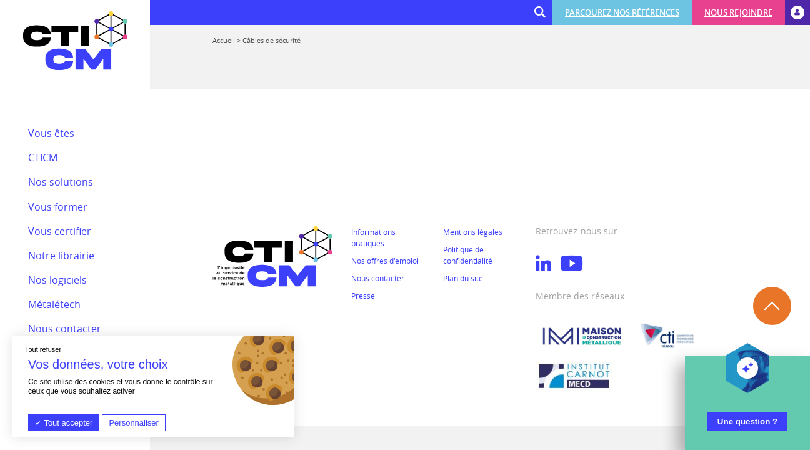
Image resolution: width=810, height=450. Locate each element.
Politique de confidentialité (467, 255)
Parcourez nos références (622, 12)
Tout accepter (63, 423)
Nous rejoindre (738, 12)
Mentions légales (472, 232)
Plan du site (463, 278)
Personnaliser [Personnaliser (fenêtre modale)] (134, 423)
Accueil (223, 40)
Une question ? (748, 421)
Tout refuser (43, 349)
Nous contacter (377, 278)
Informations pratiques (373, 237)
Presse (363, 296)
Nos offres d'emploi (385, 261)
